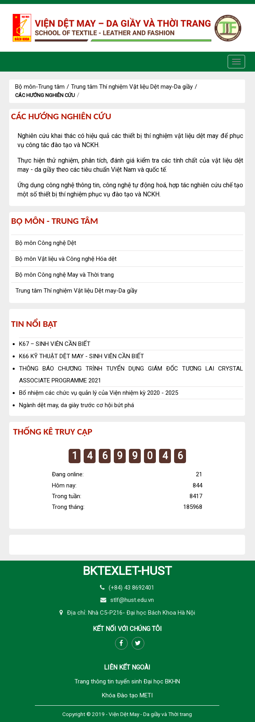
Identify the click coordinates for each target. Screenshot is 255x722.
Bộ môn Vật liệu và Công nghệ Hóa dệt (66, 258)
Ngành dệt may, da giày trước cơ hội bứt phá (76, 405)
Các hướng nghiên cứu (45, 95)
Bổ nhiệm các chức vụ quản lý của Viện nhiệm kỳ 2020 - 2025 (98, 392)
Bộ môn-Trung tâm (40, 86)
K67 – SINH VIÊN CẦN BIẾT (54, 343)
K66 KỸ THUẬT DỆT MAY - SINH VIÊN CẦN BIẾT (81, 356)
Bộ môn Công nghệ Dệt (45, 242)
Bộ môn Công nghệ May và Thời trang (64, 274)
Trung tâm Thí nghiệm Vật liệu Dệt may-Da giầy (132, 86)
